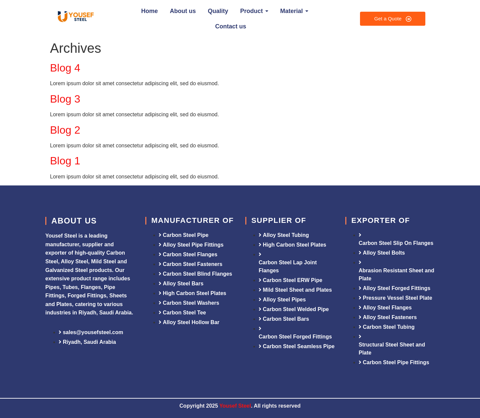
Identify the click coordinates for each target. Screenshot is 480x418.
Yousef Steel (235, 406)
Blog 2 (65, 130)
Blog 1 (65, 161)
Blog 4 (65, 68)
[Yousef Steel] (75, 17)
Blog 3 (65, 99)
